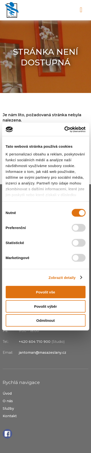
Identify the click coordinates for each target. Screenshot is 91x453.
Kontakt (10, 416)
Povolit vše (45, 292)
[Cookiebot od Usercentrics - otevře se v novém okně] (64, 129)
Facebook (7, 433)
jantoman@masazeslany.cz (42, 352)
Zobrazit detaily (62, 277)
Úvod (7, 393)
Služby (8, 408)
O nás (8, 401)
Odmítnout (45, 320)
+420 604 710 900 (60, 10)
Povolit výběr (45, 306)
